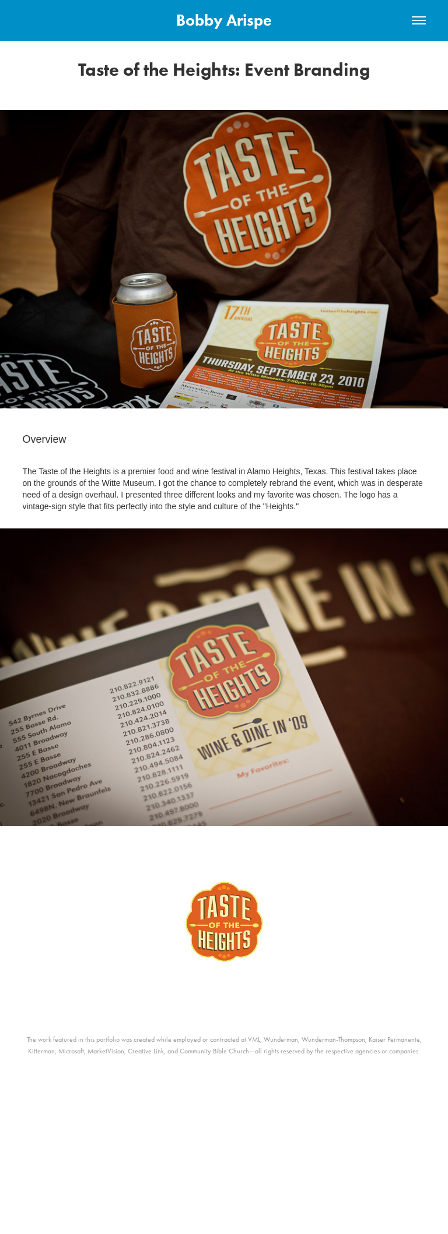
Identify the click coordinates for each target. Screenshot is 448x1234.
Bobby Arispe (224, 20)
